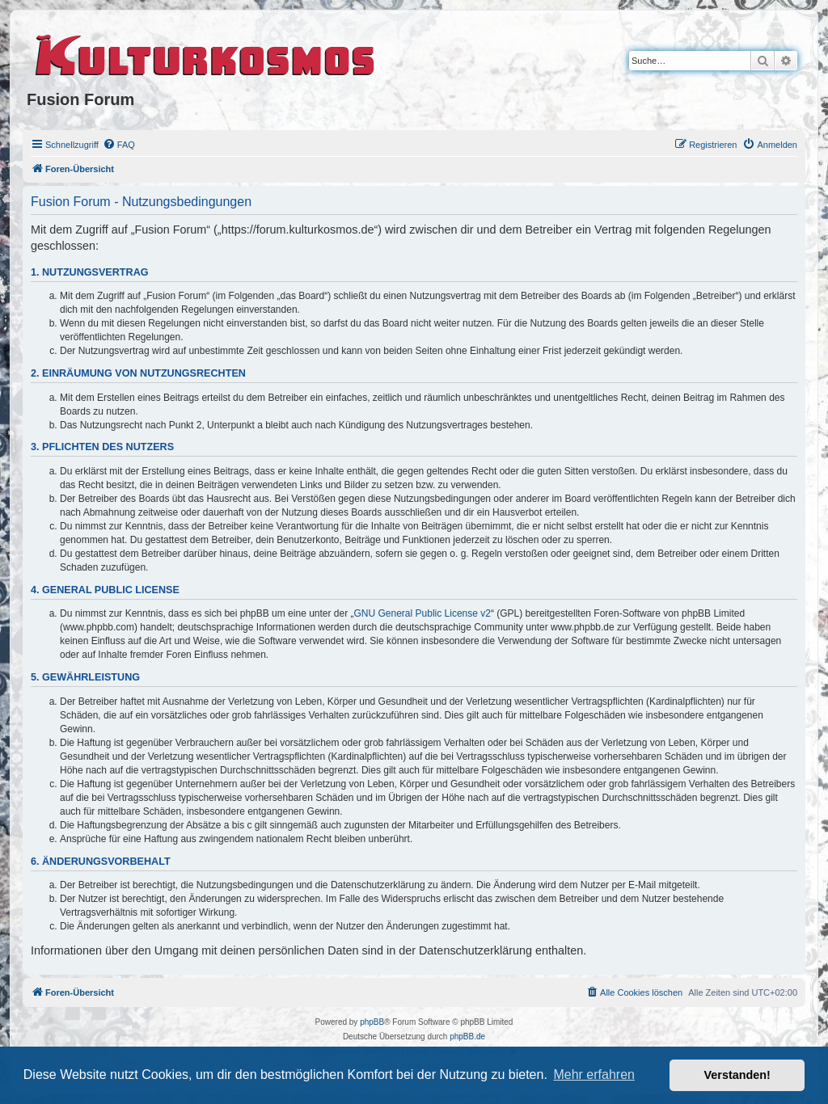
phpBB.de (467, 1036)
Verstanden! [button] (737, 1074)
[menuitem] (119, 144)
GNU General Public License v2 (422, 613)
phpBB (372, 1022)
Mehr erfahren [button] (594, 1074)
